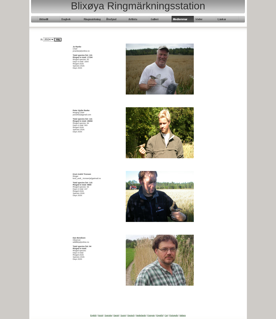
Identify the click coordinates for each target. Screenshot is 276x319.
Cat (166, 315)
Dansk (116, 315)
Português (173, 315)
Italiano (183, 315)
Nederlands (141, 315)
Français (151, 315)
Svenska (108, 315)
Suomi (123, 315)
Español (159, 315)
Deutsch (130, 315)
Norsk (100, 315)
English (93, 315)
